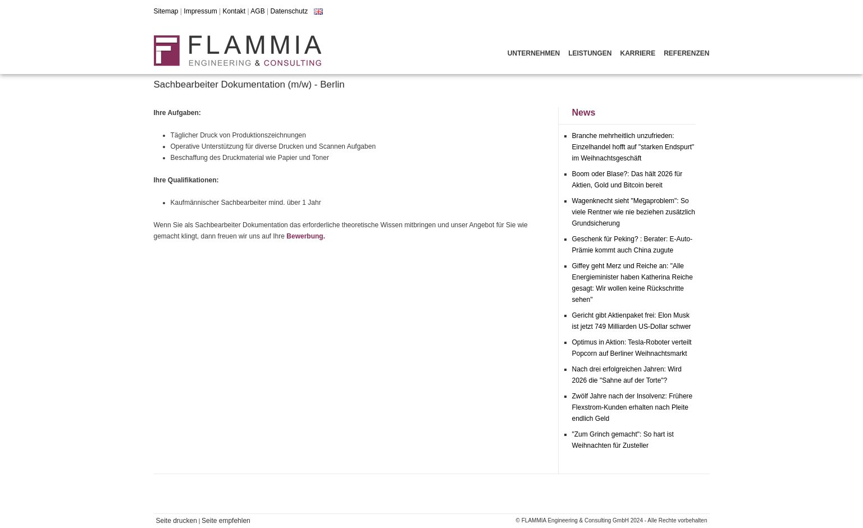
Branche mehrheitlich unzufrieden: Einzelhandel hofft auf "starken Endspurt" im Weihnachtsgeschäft (633, 147)
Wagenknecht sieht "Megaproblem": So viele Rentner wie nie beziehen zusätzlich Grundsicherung (633, 212)
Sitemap (166, 11)
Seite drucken (176, 521)
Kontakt (233, 11)
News (584, 112)
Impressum (200, 11)
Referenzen (686, 53)
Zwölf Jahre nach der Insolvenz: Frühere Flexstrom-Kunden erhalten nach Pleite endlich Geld (632, 407)
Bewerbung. (305, 236)
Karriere (637, 53)
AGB (257, 11)
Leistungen (589, 53)
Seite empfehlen (226, 521)
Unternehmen (534, 53)
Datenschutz (289, 11)
